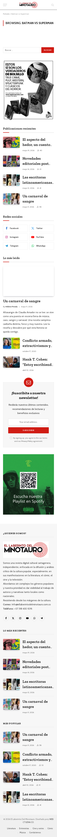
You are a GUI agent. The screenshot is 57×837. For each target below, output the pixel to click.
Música (23, 832)
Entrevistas (24, 828)
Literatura (11, 828)
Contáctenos (35, 832)
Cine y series (38, 828)
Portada (6, 14)
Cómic (50, 828)
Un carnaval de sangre (21, 301)
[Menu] (5, 5)
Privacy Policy (27, 441)
